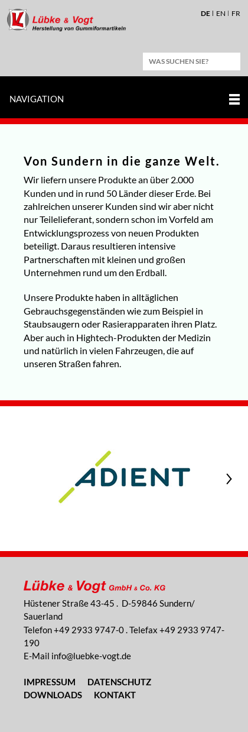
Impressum (50, 681)
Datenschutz (119, 681)
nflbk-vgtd (91, 655)
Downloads (53, 694)
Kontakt (115, 694)
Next (230, 478)
